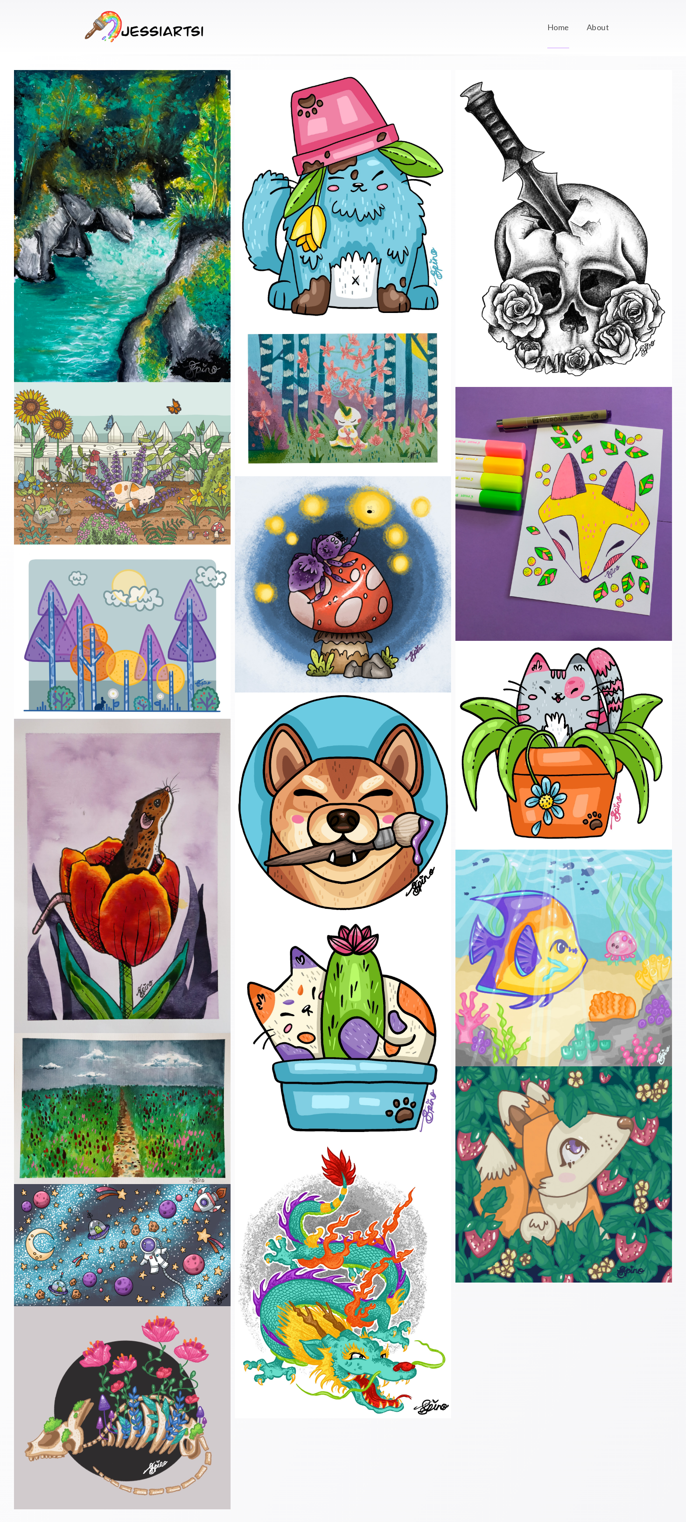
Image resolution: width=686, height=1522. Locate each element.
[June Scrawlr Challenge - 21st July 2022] (563, 513)
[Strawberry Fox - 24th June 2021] (563, 1174)
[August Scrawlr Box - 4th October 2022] (122, 226)
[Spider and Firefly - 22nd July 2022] (343, 584)
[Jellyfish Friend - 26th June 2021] (563, 958)
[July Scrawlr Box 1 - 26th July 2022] (122, 1108)
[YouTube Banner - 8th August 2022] (122, 1245)
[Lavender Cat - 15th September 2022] (122, 463)
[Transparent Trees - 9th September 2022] (122, 632)
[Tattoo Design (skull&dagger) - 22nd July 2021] (563, 228)
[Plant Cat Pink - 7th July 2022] (563, 745)
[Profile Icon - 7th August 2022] (343, 802)
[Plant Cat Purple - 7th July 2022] (343, 1028)
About (598, 27)
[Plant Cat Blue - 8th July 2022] (343, 196)
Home (558, 27)
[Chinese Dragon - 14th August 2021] (343, 1281)
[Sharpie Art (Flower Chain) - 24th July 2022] (343, 399)
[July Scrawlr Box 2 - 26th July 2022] (122, 876)
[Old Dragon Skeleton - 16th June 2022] (122, 1407)
